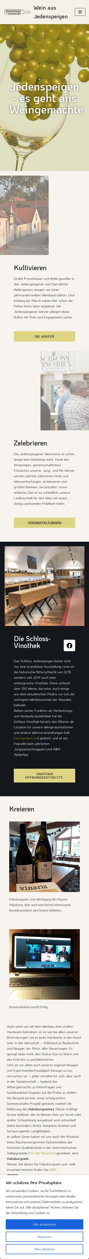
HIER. (53, 1169)
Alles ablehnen (44, 1249)
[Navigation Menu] (80, 12)
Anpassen (44, 1236)
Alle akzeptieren (44, 1224)
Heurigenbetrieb (26, 738)
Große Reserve (42, 1153)
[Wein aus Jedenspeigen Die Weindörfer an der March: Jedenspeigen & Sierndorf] (35, 12)
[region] (44, 1217)
